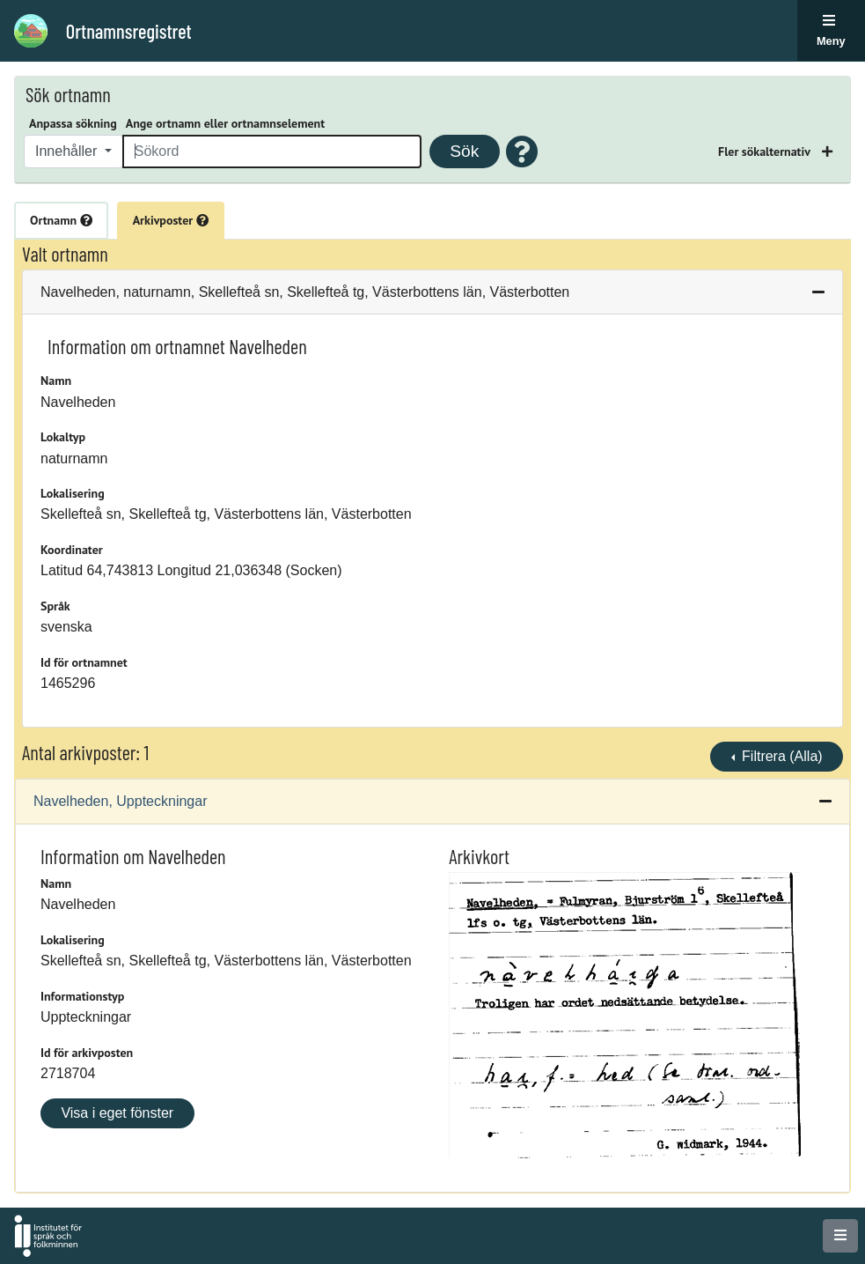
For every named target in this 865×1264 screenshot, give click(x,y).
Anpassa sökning (73, 123)
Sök (464, 151)
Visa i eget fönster (117, 1112)
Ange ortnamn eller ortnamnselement (225, 123)
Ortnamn (61, 220)
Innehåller (68, 151)
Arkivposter (171, 220)
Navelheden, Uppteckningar (120, 801)
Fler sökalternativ (765, 151)
